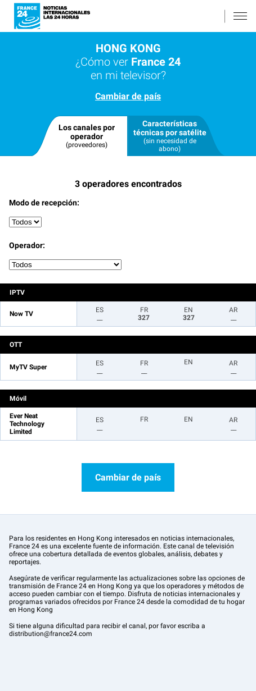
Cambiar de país (128, 96)
